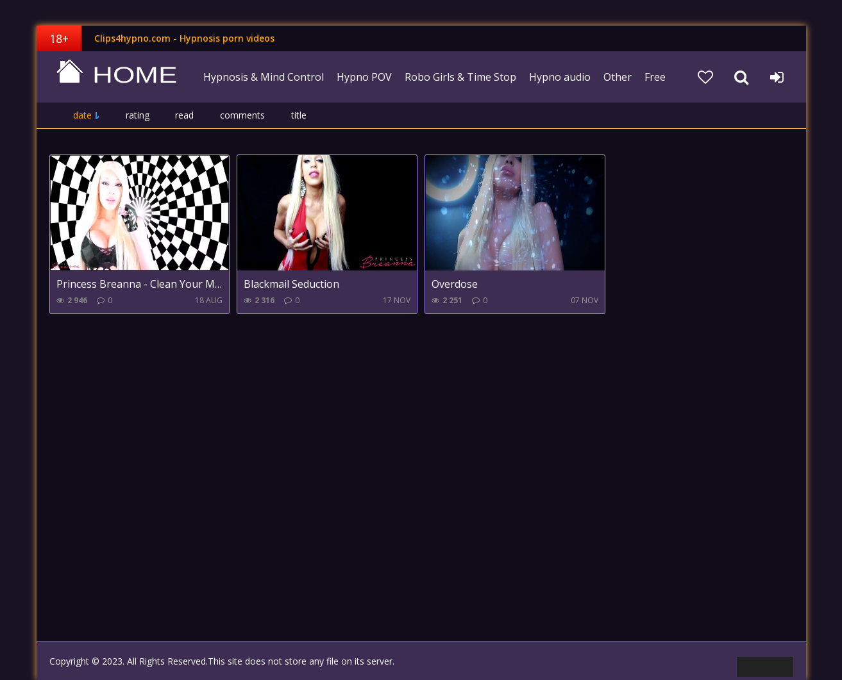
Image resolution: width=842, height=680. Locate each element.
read (184, 115)
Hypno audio (560, 77)
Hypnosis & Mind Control (263, 77)
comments (242, 115)
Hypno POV (364, 77)
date (82, 115)
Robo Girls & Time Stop (460, 77)
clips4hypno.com (117, 77)
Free (655, 77)
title (299, 115)
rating (137, 115)
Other (617, 77)
